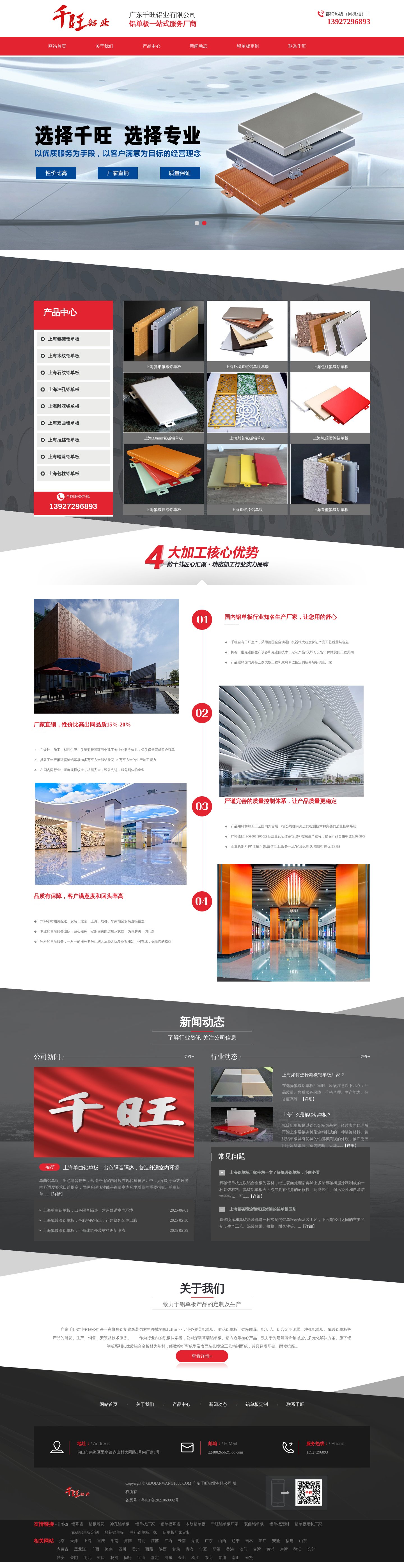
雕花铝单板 (114, 1532)
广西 (95, 1549)
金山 (182, 1558)
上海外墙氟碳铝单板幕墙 (247, 367)
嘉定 (155, 1558)
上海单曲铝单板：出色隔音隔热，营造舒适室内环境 (121, 1167)
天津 (74, 1541)
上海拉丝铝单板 (63, 440)
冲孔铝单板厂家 (143, 1532)
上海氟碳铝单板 (63, 339)
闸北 (87, 1558)
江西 (168, 1541)
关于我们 (104, 46)
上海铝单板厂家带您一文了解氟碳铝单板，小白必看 (274, 1172)
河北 (141, 1541)
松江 (195, 1558)
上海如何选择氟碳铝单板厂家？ (313, 1074)
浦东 (168, 1558)
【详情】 (57, 1194)
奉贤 (249, 1558)
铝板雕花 (96, 1524)
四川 (122, 1549)
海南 (109, 1549)
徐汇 (297, 1549)
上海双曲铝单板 (63, 423)
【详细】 (308, 1099)
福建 (289, 1541)
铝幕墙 (77, 1524)
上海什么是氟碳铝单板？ (306, 1114)
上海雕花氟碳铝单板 (247, 438)
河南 (128, 1541)
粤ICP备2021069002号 (160, 1500)
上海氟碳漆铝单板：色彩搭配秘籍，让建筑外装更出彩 (90, 1220)
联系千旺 (297, 46)
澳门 (243, 1549)
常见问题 (231, 1156)
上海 (87, 1541)
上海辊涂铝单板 (63, 456)
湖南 (114, 1541)
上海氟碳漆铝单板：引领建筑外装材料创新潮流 (84, 1230)
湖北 (195, 1541)
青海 (190, 1549)
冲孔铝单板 (120, 1524)
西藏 (149, 1549)
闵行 (128, 1558)
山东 (303, 1541)
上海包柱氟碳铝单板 (330, 367)
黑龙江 (80, 1549)
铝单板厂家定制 (176, 1532)
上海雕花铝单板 (63, 406)
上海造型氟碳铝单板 (330, 510)
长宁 (311, 1549)
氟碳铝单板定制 (85, 1532)
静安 (61, 1558)
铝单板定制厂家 (308, 1524)
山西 (222, 1541)
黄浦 (270, 1549)
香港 (230, 1549)
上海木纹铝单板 (63, 355)
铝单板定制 (248, 46)
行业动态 (224, 1056)
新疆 (217, 1549)
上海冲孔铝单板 (63, 389)
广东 (209, 1541)
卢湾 (284, 1549)
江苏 (155, 1541)
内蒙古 (62, 1549)
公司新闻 (47, 1056)
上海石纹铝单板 (63, 372)
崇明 (209, 1558)
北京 (61, 1541)
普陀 (74, 1558)
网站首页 (57, 46)
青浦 (222, 1558)
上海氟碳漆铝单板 (247, 510)
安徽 (276, 1541)
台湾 (257, 1549)
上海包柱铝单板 (63, 473)
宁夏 (203, 1549)
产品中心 (151, 46)
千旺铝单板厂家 (224, 1524)
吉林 (249, 1541)
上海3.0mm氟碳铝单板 (163, 438)
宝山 (141, 1558)
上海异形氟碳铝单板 (163, 367)
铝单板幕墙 (170, 1524)
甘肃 (176, 1549)
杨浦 (114, 1558)
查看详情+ (202, 1356)
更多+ (365, 1056)
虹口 (101, 1558)
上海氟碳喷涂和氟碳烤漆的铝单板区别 (262, 1209)
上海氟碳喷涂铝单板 (330, 438)
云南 (182, 1541)
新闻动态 (199, 46)
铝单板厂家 (145, 1524)
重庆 (101, 1541)
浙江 (263, 1541)
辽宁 (236, 1541)
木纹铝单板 (195, 1524)
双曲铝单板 (254, 1524)
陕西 (163, 1549)
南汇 (236, 1558)
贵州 (136, 1549)
